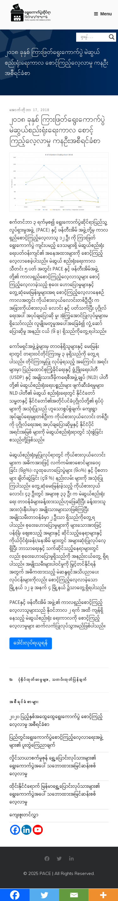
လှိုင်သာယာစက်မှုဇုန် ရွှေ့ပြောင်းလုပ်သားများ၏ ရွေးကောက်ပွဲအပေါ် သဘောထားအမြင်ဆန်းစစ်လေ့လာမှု (52, 766)
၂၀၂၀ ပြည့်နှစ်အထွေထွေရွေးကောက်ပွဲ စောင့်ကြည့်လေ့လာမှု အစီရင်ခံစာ (56, 721)
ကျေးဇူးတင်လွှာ (23, 815)
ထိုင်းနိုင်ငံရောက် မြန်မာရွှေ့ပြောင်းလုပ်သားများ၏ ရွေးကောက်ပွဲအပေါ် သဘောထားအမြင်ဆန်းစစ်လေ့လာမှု (54, 795)
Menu (103, 13)
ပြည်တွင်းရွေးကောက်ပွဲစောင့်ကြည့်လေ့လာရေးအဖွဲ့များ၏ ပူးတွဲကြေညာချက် (56, 742)
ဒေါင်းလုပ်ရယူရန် (31, 643)
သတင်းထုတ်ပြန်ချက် (69, 680)
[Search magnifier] (111, 37)
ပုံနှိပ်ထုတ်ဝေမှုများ (33, 680)
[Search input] (93, 37)
